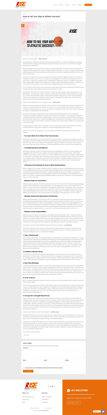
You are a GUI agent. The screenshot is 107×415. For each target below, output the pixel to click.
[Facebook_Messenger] (103, 411)
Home (55, 5)
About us (61, 5)
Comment (25, 348)
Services (67, 5)
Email (45, 360)
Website (67, 360)
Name (25, 360)
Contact (79, 5)
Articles (74, 5)
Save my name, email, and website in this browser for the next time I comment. (44, 367)
